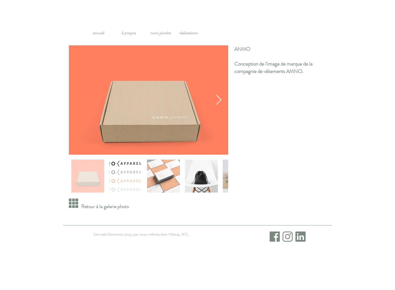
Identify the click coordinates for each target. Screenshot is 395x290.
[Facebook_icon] (275, 237)
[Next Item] (219, 100)
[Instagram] (288, 237)
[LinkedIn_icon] (300, 237)
